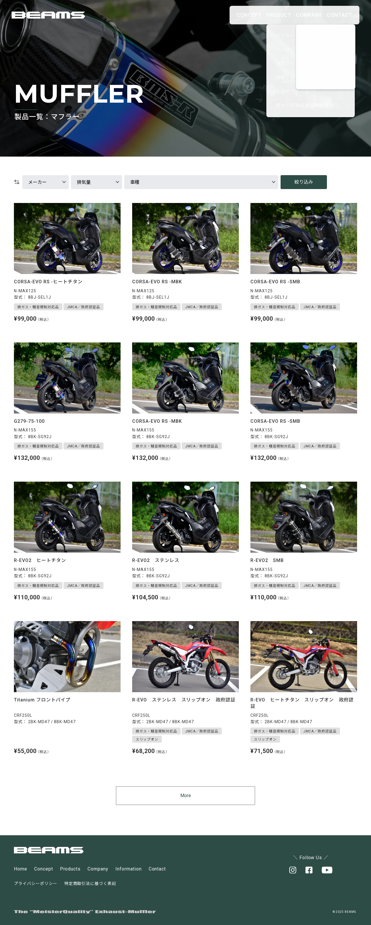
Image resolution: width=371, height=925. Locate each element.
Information (128, 869)
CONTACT (333, 15)
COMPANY (292, 15)
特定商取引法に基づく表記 (90, 884)
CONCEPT (207, 15)
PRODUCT (249, 15)
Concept (43, 869)
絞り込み (303, 182)
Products (70, 869)
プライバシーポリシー (35, 884)
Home (20, 869)
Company (98, 869)
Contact (157, 869)
